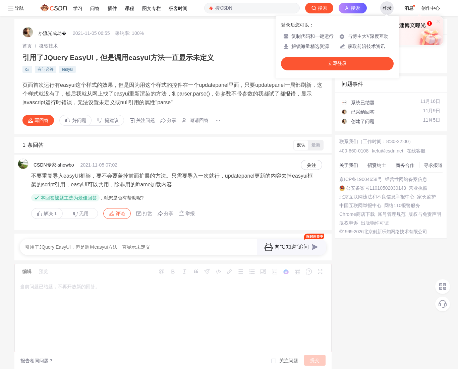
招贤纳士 (376, 165)
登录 (387, 8)
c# (27, 69)
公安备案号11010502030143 (376, 188)
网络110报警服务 (402, 205)
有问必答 (46, 69)
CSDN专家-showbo (54, 165)
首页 (27, 46)
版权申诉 (348, 223)
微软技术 (48, 46)
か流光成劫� (52, 33)
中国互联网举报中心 (360, 205)
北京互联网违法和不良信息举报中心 (376, 196)
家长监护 (426, 196)
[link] (27, 46)
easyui (67, 69)
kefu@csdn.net (387, 150)
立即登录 (337, 63)
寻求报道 (433, 165)
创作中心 (430, 8)
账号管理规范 (392, 214)
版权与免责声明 (424, 214)
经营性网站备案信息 (406, 179)
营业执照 (418, 188)
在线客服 (416, 150)
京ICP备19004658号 (360, 179)
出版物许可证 (375, 223)
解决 (47, 213)
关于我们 (348, 165)
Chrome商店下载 (357, 214)
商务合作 (405, 165)
